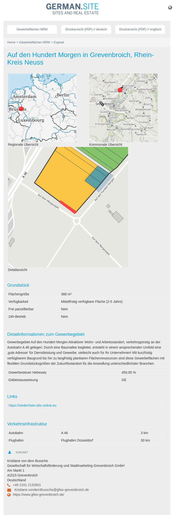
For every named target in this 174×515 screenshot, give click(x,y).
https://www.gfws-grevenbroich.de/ (38, 494)
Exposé (59, 42)
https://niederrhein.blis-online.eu (32, 405)
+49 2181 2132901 (27, 485)
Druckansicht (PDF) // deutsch (86, 29)
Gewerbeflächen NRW (32, 29)
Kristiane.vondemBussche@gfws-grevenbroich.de (51, 490)
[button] (170, 7)
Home (11, 42)
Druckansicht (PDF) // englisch (140, 29)
